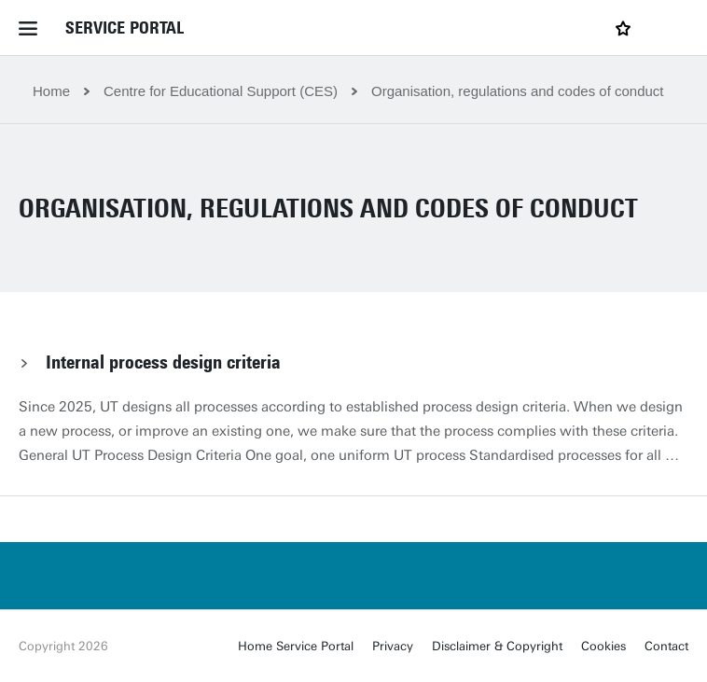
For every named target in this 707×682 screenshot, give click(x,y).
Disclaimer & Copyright (497, 646)
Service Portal (124, 28)
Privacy (392, 646)
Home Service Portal (296, 646)
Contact (666, 646)
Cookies (603, 646)
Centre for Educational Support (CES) (221, 91)
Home (51, 91)
